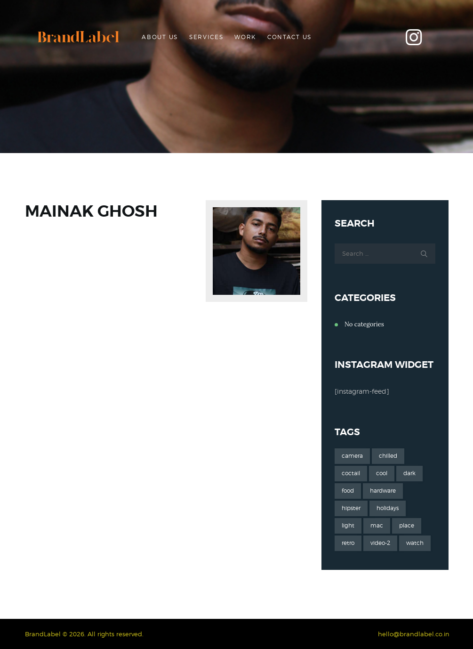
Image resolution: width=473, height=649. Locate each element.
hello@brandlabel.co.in (413, 634)
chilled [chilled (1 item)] (388, 455)
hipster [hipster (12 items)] (351, 507)
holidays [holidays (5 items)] (388, 507)
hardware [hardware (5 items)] (383, 490)
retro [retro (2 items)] (348, 542)
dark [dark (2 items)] (409, 473)
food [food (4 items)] (348, 490)
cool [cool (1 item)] (381, 473)
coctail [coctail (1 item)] (351, 473)
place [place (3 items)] (406, 525)
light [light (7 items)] (348, 525)
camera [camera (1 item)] (352, 455)
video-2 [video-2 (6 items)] (380, 542)
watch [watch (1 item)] (415, 542)
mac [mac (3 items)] (376, 525)
